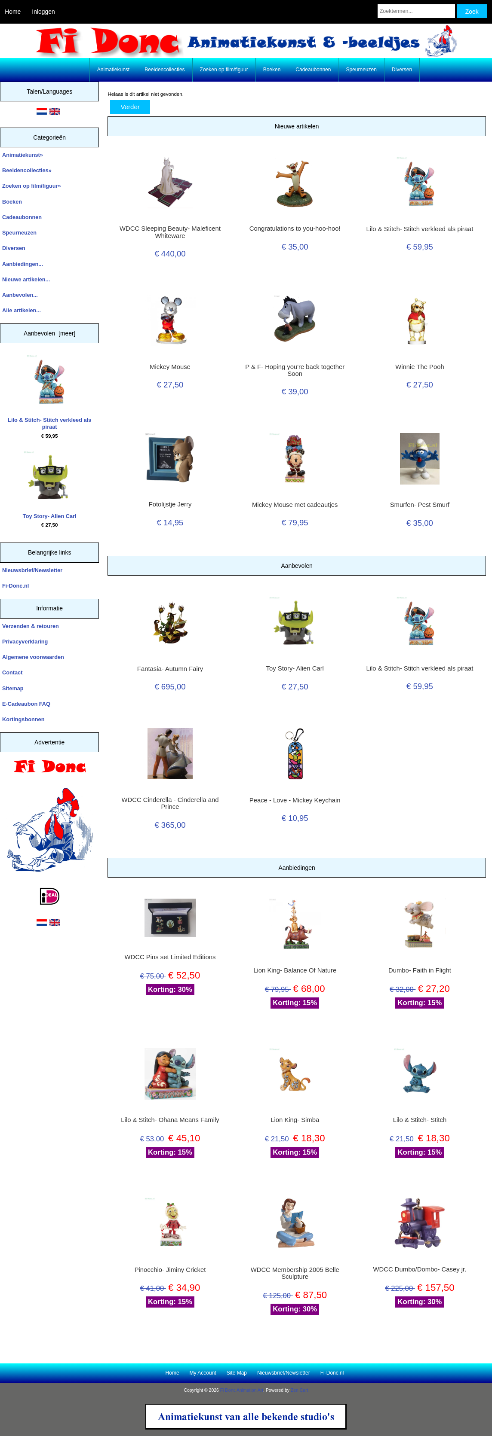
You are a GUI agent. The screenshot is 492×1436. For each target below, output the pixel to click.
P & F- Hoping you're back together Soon (294, 370)
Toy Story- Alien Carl (50, 485)
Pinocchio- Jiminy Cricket (170, 1269)
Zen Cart (299, 1390)
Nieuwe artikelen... (26, 279)
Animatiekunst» (22, 155)
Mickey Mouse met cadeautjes (295, 504)
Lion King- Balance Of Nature (294, 970)
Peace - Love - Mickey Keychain (295, 800)
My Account (203, 1373)
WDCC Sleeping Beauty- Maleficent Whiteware (170, 232)
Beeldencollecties (164, 70)
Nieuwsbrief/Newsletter (32, 570)
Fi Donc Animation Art (241, 1390)
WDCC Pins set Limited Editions (170, 957)
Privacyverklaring (25, 641)
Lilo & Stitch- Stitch (419, 1119)
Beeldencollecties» (27, 170)
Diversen (402, 70)
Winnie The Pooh (419, 366)
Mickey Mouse (170, 366)
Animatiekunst (113, 70)
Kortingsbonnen (23, 719)
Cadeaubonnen (313, 70)
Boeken (272, 70)
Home (13, 11)
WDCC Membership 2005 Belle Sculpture (295, 1273)
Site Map (237, 1373)
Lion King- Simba (295, 1119)
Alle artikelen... (21, 310)
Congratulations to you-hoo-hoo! (295, 228)
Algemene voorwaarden (33, 657)
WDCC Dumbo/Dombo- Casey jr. (420, 1269)
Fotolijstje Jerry (170, 504)
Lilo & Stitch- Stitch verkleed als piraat (49, 392)
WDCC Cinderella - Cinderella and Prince (170, 803)
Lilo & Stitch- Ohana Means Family (170, 1119)
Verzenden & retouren (30, 626)
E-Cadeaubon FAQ (26, 704)
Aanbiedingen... (22, 264)
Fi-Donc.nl (15, 585)
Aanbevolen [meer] (50, 333)
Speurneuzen (361, 70)
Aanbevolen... (20, 295)
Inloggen (43, 11)
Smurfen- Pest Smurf (419, 504)
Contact (12, 672)
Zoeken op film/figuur (224, 70)
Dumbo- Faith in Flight (419, 970)
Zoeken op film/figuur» (31, 186)
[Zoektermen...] (416, 11)
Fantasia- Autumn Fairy (170, 668)
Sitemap (13, 688)
